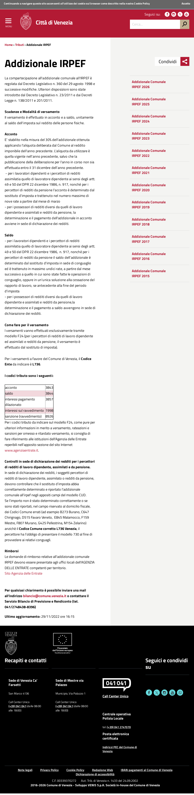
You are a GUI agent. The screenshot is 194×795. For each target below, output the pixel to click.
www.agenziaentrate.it (21, 451)
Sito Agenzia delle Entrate (23, 574)
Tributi (19, 46)
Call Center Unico (116, 697)
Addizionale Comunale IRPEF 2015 (149, 275)
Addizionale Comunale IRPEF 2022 (149, 154)
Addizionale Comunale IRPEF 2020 (149, 189)
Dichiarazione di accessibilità (95, 775)
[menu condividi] (184, 63)
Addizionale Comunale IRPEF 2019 (149, 206)
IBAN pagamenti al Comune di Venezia (146, 771)
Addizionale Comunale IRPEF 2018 (149, 223)
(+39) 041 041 (17, 708)
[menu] (8, 23)
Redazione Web (102, 771)
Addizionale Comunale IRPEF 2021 (149, 172)
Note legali (25, 771)
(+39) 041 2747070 (119, 729)
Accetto (186, 3)
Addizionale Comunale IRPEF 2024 (149, 120)
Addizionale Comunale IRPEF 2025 (149, 103)
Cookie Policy (142, 3)
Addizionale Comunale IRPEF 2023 (149, 137)
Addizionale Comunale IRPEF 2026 (149, 86)
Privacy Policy (49, 771)
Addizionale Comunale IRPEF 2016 (149, 257)
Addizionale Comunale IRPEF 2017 (149, 240)
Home (9, 46)
